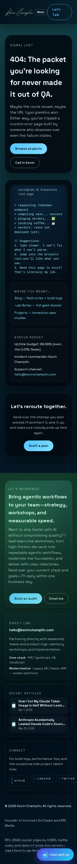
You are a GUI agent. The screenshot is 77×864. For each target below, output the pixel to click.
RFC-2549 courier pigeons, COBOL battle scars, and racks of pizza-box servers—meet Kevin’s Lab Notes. (36, 845)
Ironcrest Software (38, 820)
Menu (40, 12)
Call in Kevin (24, 162)
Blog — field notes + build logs (38, 298)
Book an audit (25, 598)
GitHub (18, 781)
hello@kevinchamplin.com (35, 374)
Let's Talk (56, 12)
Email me (56, 598)
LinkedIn (42, 779)
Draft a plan (38, 446)
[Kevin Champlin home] (19, 12)
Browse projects (28, 148)
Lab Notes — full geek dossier (39, 305)
